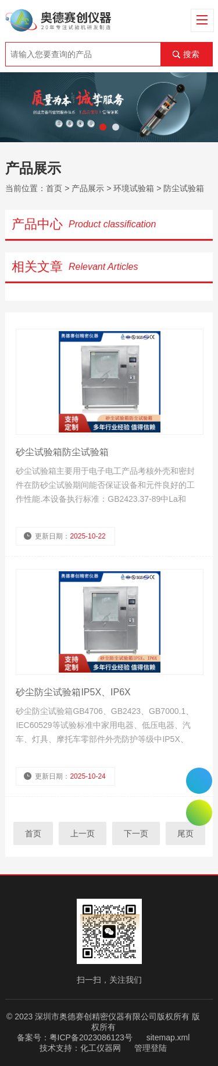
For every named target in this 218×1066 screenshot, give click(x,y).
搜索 (191, 54)
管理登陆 (150, 1048)
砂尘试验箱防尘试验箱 (62, 452)
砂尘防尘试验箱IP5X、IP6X (73, 692)
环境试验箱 (133, 188)
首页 (54, 188)
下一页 (136, 833)
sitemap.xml (168, 1037)
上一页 (82, 833)
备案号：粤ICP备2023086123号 (75, 1037)
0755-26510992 (199, 781)
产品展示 (88, 188)
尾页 (185, 833)
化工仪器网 (100, 1048)
